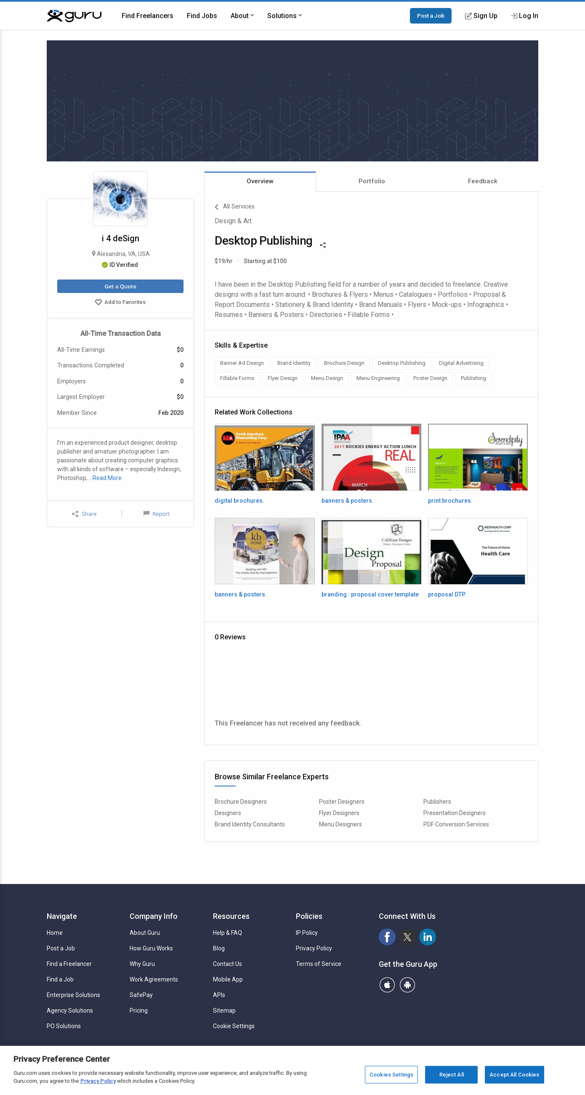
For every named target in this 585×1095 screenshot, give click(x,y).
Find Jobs (202, 16)
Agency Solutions (70, 1010)
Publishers (437, 801)
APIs (219, 995)
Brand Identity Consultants (250, 824)
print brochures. (450, 500)
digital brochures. (239, 500)
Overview (260, 181)
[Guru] (74, 16)
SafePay (141, 995)
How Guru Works (151, 948)
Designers (228, 813)
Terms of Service (318, 963)
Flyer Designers (339, 813)
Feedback (482, 181)
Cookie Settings (234, 1026)
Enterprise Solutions (73, 995)
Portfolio (372, 181)
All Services (235, 207)
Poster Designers (341, 801)
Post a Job (430, 15)
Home (55, 932)
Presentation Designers (454, 813)
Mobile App (228, 979)
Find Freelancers (147, 16)
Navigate (62, 916)
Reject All (451, 1074)
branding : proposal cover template (370, 594)
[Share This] (323, 244)
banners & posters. (348, 500)
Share (84, 514)
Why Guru (142, 963)
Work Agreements (154, 979)
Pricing (139, 1010)
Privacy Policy (314, 948)
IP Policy (307, 932)
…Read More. (106, 478)
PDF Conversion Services (456, 824)
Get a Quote (120, 286)
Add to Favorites (120, 303)
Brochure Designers (241, 801)
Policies (309, 916)
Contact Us (227, 963)
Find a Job (60, 979)
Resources (231, 916)
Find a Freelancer (69, 963)
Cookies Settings (391, 1074)
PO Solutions (64, 1026)
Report (157, 513)
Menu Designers (340, 824)
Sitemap (224, 1010)
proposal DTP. (447, 594)
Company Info (154, 916)
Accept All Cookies (514, 1074)
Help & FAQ (227, 932)
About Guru (145, 932)
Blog (219, 948)
